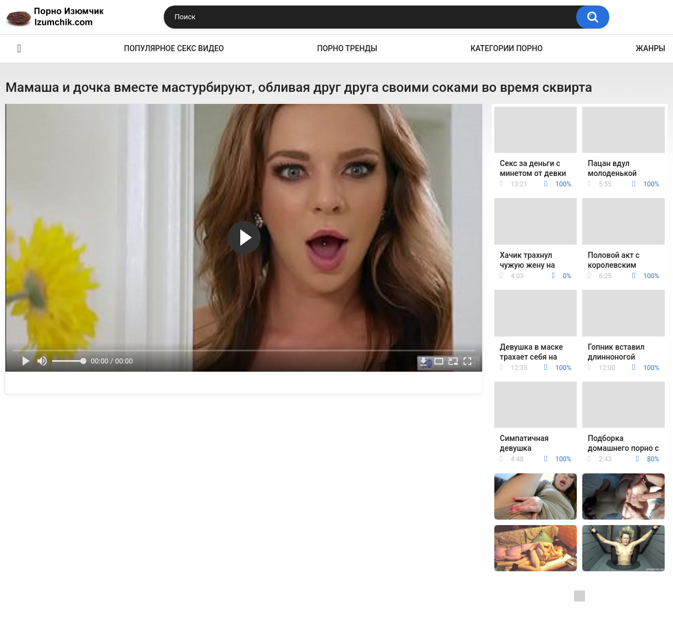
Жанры (650, 48)
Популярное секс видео (174, 48)
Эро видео (19, 49)
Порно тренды (347, 48)
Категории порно (507, 48)
